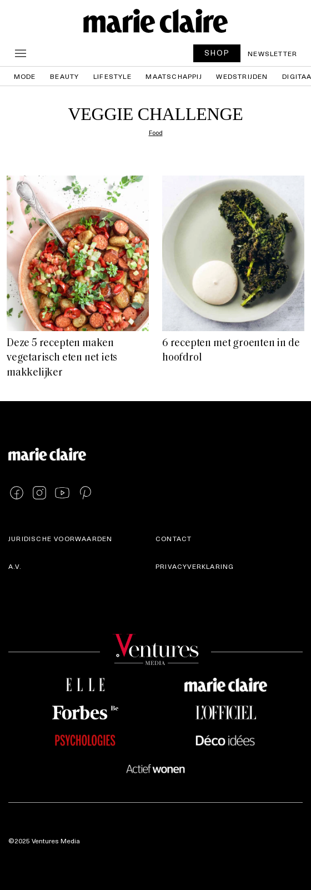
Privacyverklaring (195, 566)
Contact (174, 538)
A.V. (15, 566)
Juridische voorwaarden (60, 538)
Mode (25, 76)
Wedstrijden (242, 76)
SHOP (217, 52)
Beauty (64, 76)
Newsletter (272, 53)
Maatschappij (174, 76)
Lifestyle (112, 76)
